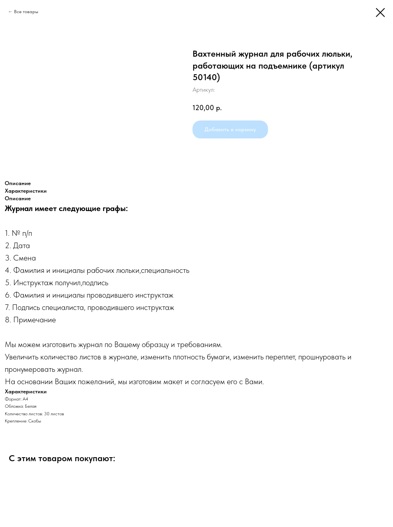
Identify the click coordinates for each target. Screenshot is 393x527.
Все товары (26, 11)
